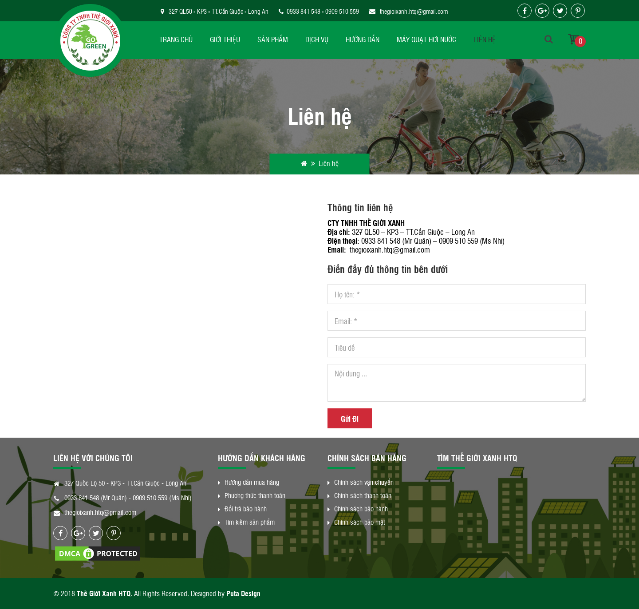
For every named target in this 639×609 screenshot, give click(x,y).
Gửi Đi (350, 418)
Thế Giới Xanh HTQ (103, 593)
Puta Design (243, 593)
